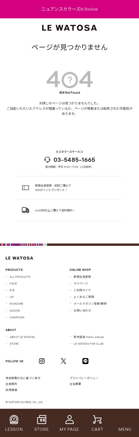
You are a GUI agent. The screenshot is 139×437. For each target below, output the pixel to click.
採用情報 (11, 390)
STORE (14, 343)
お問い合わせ (82, 310)
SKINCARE (16, 303)
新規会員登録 (82, 276)
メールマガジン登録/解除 (90, 303)
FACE (13, 283)
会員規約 (11, 384)
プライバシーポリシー (84, 378)
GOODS (15, 310)
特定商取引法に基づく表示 (23, 378)
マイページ (81, 283)
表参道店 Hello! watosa (89, 337)
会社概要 (75, 384)
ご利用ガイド (82, 290)
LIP (12, 297)
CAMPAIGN (17, 317)
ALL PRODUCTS (20, 276)
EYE (12, 290)
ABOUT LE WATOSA (22, 337)
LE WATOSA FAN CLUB (88, 343)
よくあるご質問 (84, 297)
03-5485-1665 (69, 160)
